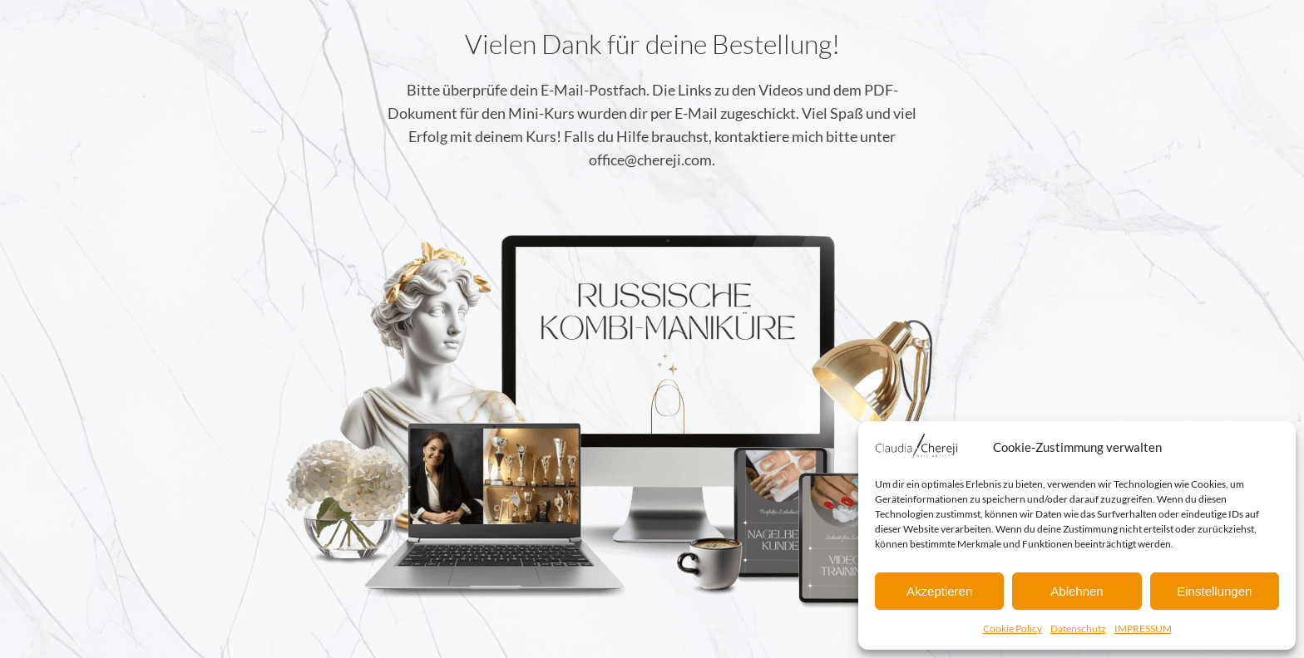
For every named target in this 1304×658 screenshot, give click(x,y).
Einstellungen (1214, 591)
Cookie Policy (1012, 628)
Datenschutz (1078, 628)
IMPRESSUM (1143, 628)
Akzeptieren (939, 591)
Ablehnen (1076, 591)
